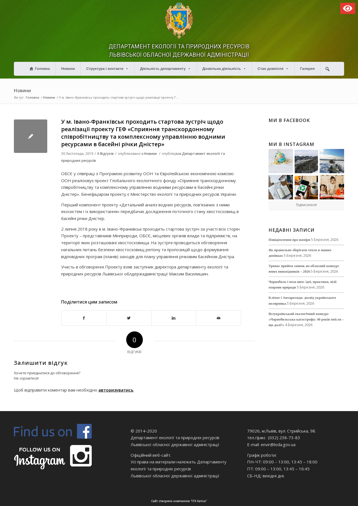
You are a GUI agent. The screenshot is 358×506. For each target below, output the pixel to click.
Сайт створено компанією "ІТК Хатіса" (254, 501)
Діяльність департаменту (165, 69)
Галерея (307, 69)
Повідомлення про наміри (289, 240)
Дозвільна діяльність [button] (224, 69)
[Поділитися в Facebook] (83, 318)
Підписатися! (306, 204)
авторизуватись (115, 390)
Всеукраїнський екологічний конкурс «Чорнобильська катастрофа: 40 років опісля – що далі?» (306, 319)
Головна (42, 69)
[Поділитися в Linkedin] (173, 318)
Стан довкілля (273, 69)
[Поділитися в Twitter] (128, 318)
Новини (68, 69)
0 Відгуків (105, 153)
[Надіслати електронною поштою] (218, 318)
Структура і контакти (107, 69)
